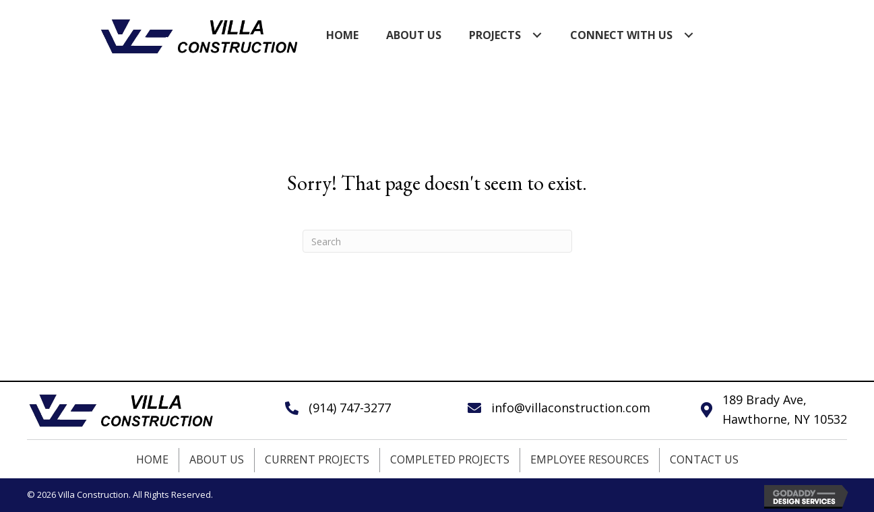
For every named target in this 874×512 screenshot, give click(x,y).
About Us (216, 459)
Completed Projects (449, 459)
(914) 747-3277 (350, 407)
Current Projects (317, 459)
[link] (342, 35)
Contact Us (704, 459)
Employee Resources (589, 459)
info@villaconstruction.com (570, 407)
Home (152, 459)
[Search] (437, 241)
